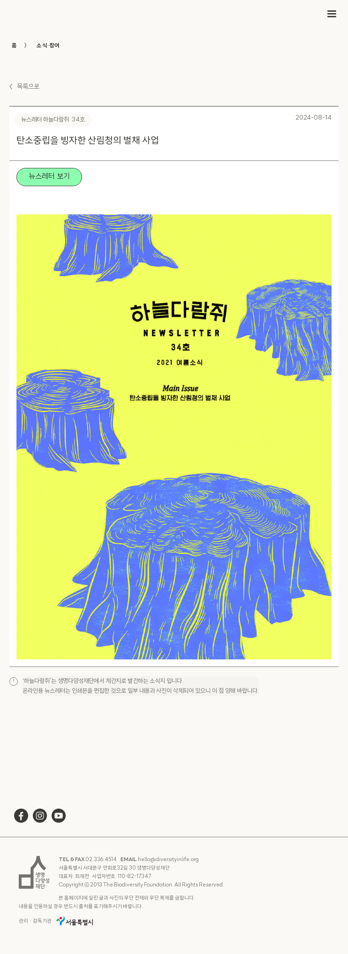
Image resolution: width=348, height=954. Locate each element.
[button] (332, 14)
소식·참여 (48, 46)
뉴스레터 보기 (49, 177)
